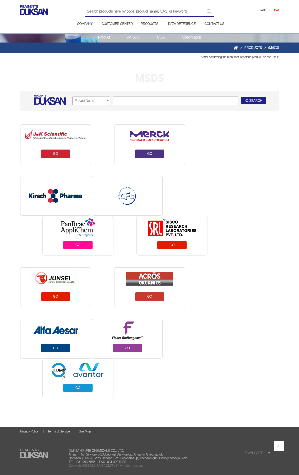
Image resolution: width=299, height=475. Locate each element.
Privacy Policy (29, 431)
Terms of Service (59, 431)
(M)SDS (133, 37)
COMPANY (84, 24)
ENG (276, 10)
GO (55, 153)
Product (104, 37)
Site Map (85, 431)
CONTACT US (214, 24)
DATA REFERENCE (182, 24)
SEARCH (255, 100)
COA (160, 37)
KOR (263, 10)
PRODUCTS (149, 24)
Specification (191, 37)
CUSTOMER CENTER (117, 24)
